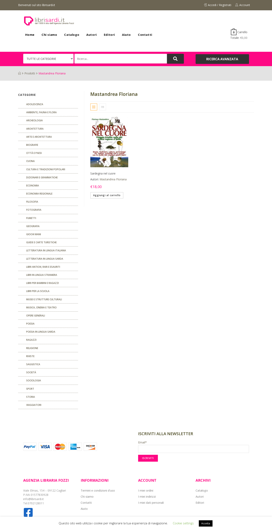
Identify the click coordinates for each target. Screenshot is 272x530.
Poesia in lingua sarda (40, 331)
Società (31, 372)
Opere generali (35, 315)
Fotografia (33, 210)
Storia (30, 397)
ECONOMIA (32, 185)
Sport (30, 388)
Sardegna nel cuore (103, 173)
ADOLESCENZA (34, 104)
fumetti (31, 218)
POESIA (30, 323)
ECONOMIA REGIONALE (39, 193)
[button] (222, 59)
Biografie (32, 145)
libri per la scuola (37, 291)
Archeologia (34, 120)
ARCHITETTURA (35, 128)
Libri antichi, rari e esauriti (43, 267)
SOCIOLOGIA (33, 380)
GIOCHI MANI (33, 234)
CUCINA (30, 161)
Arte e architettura (39, 137)
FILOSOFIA (32, 201)
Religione (32, 348)
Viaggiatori (33, 405)
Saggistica (33, 364)
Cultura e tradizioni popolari (45, 169)
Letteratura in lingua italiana (46, 250)
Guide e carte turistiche (41, 242)
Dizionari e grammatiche (42, 177)
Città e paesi (34, 153)
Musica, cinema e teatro (41, 307)
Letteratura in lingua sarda (44, 258)
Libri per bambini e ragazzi (42, 283)
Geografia (33, 226)
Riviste (30, 356)
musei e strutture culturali (44, 299)
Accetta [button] (205, 523)
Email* (193, 446)
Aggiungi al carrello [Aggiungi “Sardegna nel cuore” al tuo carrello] (107, 195)
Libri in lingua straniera (41, 275)
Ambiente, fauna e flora (41, 112)
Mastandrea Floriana (113, 179)
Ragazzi (31, 340)
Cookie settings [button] (183, 523)
